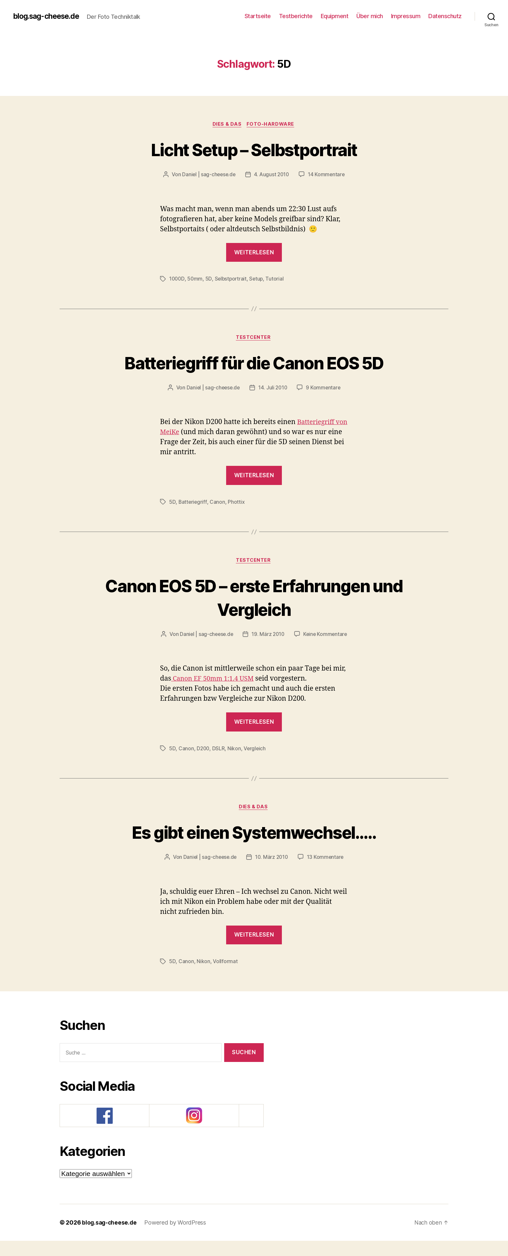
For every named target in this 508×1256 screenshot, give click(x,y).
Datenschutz (445, 16)
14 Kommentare (327, 175)
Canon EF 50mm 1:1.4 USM (215, 693)
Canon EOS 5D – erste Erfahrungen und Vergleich (254, 598)
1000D (177, 279)
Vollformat (225, 976)
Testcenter (254, 338)
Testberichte (296, 16)
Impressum (406, 16)
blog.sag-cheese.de (48, 16)
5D (209, 279)
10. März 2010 (272, 872)
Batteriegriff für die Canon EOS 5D (254, 363)
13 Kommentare (326, 872)
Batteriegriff (192, 503)
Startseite (258, 16)
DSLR (219, 763)
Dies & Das (227, 125)
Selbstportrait (231, 279)
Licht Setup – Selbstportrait (254, 149)
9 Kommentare (324, 389)
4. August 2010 (272, 175)
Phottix (236, 503)
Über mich (369, 16)
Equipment (335, 16)
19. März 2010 (300, 636)
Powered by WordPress (177, 1237)
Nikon (235, 763)
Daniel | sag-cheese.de (207, 175)
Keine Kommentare (258, 648)
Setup (258, 279)
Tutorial (277, 279)
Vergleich (255, 763)
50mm (195, 279)
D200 (203, 763)
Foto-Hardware (271, 125)
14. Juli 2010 (273, 389)
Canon (217, 503)
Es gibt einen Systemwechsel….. (254, 846)
